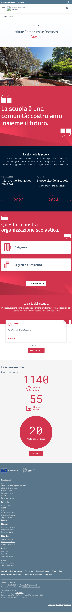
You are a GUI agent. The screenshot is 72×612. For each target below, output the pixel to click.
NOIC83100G (19, 592)
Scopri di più (36, 452)
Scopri (10, 338)
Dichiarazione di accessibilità (11, 574)
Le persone (5, 509)
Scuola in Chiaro (6, 490)
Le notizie (4, 550)
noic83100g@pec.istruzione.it (31, 586)
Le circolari (4, 553)
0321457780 (12, 584)
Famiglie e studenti (7, 529)
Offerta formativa (7, 538)
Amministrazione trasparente (11, 570)
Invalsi (3, 495)
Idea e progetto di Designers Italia (59, 604)
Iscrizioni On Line (7, 492)
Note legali (48, 574)
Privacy (3, 559)
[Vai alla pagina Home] (5, 16)
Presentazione (6, 504)
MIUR (3, 482)
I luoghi (3, 507)
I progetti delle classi (8, 543)
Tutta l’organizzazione (36, 282)
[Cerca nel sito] (67, 8)
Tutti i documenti (36, 349)
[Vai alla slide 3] (37, 345)
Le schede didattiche (8, 541)
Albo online (29, 570)
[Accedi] (69, 2)
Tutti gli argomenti (7, 564)
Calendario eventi (7, 555)
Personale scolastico (8, 526)
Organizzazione (6, 516)
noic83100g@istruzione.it (29, 584)
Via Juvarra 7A (11, 582)
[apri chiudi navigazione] (3, 8)
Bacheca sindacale (7, 562)
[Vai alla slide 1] (33, 345)
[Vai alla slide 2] (35, 345)
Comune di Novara (7, 497)
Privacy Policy (57, 570)
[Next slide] (69, 200)
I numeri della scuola (8, 512)
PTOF (16, 323)
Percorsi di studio (7, 531)
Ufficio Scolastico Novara (9, 487)
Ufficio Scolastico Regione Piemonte (13, 485)
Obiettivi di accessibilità (33, 574)
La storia (4, 519)
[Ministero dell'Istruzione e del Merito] (12, 2)
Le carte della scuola (8, 514)
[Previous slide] (3, 200)
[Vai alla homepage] (9, 8)
